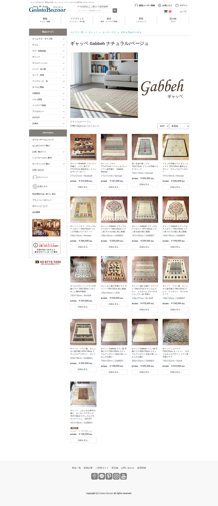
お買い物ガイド (39, 152)
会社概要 (36, 212)
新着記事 (88, 468)
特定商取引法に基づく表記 (44, 194)
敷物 (45, 20)
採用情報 (141, 468)
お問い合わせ (38, 170)
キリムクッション (40, 63)
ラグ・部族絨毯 (39, 51)
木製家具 (36, 93)
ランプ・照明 (38, 75)
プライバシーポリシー (42, 200)
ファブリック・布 (40, 81)
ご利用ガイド (102, 468)
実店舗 (115, 468)
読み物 (173, 20)
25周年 (35, 123)
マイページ (40, 177)
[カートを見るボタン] (168, 11)
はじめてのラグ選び (41, 145)
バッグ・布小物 (39, 69)
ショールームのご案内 (42, 158)
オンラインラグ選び (41, 164)
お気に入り (40, 186)
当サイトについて (40, 206)
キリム (35, 45)
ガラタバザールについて (43, 140)
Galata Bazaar (106, 493)
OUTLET (36, 117)
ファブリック (77, 20)
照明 (141, 20)
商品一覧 (76, 468)
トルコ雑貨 (37, 99)
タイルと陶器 (38, 87)
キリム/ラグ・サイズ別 (42, 39)
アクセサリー (38, 111)
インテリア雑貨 (39, 105)
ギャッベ (36, 57)
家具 (109, 20)
